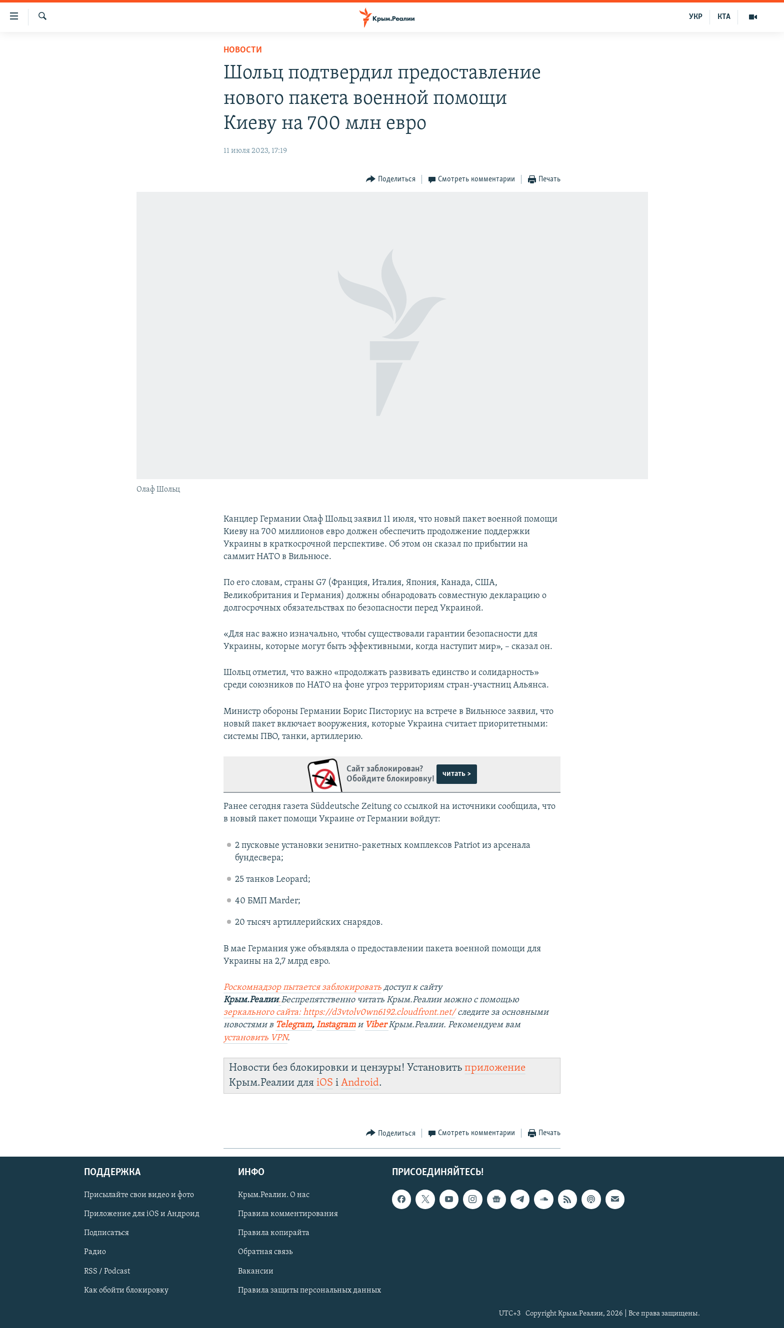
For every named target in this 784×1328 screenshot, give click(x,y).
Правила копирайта (274, 1234)
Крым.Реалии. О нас (274, 1196)
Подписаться (106, 1234)
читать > (456, 774)
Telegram (294, 1025)
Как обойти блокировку (126, 1291)
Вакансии (256, 1272)
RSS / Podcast (107, 1272)
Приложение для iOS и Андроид (142, 1215)
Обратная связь (265, 1253)
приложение (495, 1068)
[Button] (391, 179)
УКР (695, 17)
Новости (243, 50)
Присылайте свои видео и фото (139, 1196)
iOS (324, 1083)
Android (360, 1083)
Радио (95, 1253)
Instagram (336, 1025)
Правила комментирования (288, 1215)
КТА (724, 17)
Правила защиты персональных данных (309, 1291)
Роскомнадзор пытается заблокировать (303, 987)
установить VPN (256, 1038)
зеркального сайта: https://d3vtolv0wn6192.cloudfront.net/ (340, 1012)
